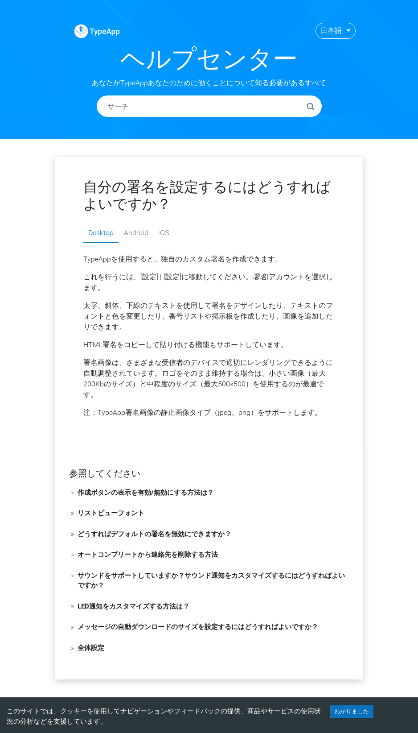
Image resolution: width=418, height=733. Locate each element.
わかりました (351, 711)
